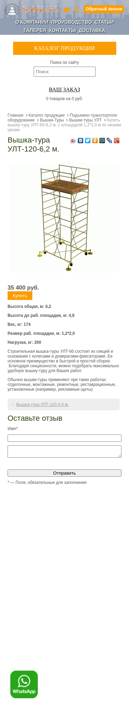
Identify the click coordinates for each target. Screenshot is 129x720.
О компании (31, 22)
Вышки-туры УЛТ (85, 120)
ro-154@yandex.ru (67, 9)
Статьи (104, 22)
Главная (15, 115)
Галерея (35, 30)
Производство (71, 22)
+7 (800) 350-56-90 (77, 9)
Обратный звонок (104, 9)
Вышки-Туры (52, 120)
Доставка (92, 30)
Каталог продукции (47, 115)
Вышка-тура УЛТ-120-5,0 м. (42, 404)
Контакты (62, 30)
